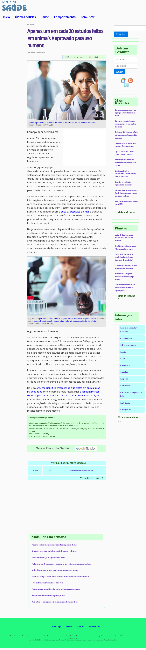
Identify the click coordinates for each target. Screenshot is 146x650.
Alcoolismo (125, 365)
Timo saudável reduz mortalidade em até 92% (47, 582)
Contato (80, 626)
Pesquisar (120, 34)
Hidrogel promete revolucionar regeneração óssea (48, 595)
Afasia (123, 352)
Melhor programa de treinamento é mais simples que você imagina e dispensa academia (61, 564)
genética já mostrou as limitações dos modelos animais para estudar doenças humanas (62, 123)
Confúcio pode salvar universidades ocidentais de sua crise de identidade (125, 174)
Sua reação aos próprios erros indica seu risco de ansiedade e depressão (125, 124)
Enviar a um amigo (75, 57)
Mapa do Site (94, 626)
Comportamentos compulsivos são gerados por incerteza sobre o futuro (56, 589)
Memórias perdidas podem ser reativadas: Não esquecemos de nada (54, 545)
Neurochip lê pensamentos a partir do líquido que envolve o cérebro (125, 162)
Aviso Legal (56, 626)
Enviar (119, 71)
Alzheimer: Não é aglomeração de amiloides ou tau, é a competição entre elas (126, 135)
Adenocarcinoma (128, 345)
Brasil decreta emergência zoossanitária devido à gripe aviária (124, 276)
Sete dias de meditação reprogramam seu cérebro (48, 557)
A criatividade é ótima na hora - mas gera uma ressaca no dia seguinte (55, 570)
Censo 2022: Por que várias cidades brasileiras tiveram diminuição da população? (124, 257)
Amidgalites (125, 409)
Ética (49, 470)
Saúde (45, 17)
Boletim (69, 626)
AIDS (122, 358)
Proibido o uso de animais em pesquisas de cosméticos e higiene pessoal (125, 287)
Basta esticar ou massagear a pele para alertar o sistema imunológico (55, 602)
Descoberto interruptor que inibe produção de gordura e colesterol (54, 551)
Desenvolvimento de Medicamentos (81, 470)
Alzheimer (125, 385)
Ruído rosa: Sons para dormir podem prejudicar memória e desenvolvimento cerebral (60, 576)
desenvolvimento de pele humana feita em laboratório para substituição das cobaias (65, 321)
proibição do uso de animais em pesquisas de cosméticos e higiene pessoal (67, 319)
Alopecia (124, 379)
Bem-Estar (87, 17)
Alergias (124, 372)
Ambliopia (125, 403)
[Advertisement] (13, 66)
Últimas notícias (25, 17)
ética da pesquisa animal (75, 211)
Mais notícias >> (126, 212)
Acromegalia (126, 338)
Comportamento (65, 17)
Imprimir (95, 57)
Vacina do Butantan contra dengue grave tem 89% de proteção (124, 238)
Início (6, 17)
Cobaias (35, 470)
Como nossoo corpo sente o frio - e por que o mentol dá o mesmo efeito (126, 113)
